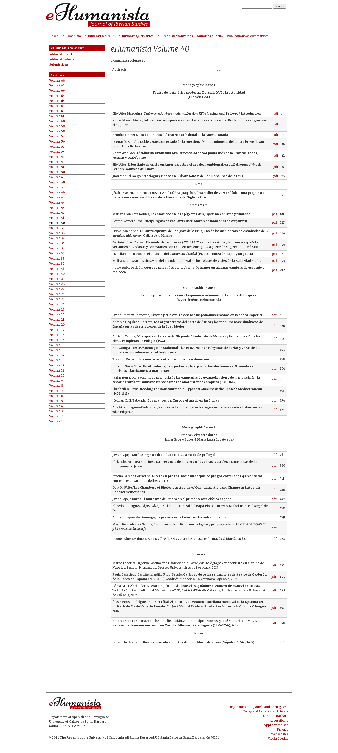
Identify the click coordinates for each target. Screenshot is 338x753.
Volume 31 (56, 269)
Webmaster (279, 734)
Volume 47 (56, 187)
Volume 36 (57, 243)
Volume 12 (56, 365)
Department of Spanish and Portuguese (258, 707)
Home (53, 36)
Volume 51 (56, 167)
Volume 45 (57, 197)
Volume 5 (56, 401)
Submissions (58, 64)
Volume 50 (57, 172)
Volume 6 (56, 396)
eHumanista (72, 36)
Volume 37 (56, 238)
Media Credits (278, 738)
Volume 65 (57, 96)
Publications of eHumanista (247, 36)
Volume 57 (56, 136)
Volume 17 (56, 340)
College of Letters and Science (265, 711)
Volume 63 (56, 106)
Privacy (282, 729)
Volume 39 (57, 228)
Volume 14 (56, 355)
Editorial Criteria (61, 59)
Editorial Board (60, 54)
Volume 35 (56, 248)
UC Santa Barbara (275, 716)
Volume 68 (57, 80)
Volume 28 (57, 284)
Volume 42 (56, 213)
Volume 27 (56, 289)
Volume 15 (56, 350)
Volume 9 (56, 381)
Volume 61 (56, 116)
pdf (219, 69)
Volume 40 (57, 223)
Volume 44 (57, 202)
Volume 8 (56, 385)
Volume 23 (56, 309)
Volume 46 (57, 192)
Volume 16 (56, 345)
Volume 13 (56, 360)
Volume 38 (57, 233)
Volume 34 (57, 253)
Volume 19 (56, 330)
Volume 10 (56, 375)
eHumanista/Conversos (175, 36)
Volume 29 (57, 279)
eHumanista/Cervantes (136, 36)
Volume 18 (56, 335)
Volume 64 (57, 101)
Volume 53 (56, 157)
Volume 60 (57, 121)
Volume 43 (56, 208)
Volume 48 (57, 182)
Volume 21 (56, 320)
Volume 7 (56, 391)
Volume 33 (56, 258)
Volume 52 (56, 162)
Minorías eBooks (210, 36)
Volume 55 (57, 147)
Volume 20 (57, 324)
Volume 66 (57, 91)
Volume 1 (56, 421)
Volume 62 (56, 111)
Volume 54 (57, 152)
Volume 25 (56, 299)
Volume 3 (56, 411)
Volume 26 (57, 294)
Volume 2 (56, 416)
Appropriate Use (276, 725)
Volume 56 (57, 141)
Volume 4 (56, 406)
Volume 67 (56, 85)
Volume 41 (56, 218)
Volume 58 (57, 131)
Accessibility (279, 720)
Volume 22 (56, 314)
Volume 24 (57, 304)
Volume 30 (57, 274)
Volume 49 (57, 177)
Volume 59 (57, 126)
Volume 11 (56, 370)
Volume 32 (56, 263)
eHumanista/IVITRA (100, 36)
